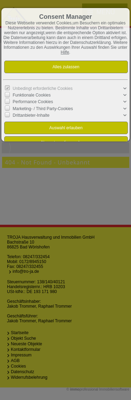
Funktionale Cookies (32, 95)
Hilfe (65, 52)
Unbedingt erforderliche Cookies (42, 88)
